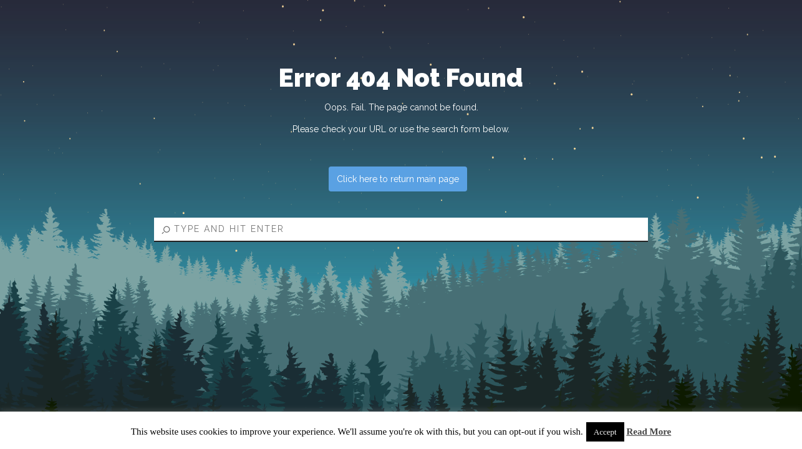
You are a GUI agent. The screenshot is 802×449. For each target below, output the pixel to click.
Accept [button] (605, 432)
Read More (648, 432)
